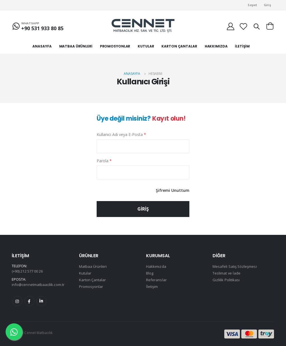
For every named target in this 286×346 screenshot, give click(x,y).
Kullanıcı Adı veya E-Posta (121, 134)
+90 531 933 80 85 (42, 28)
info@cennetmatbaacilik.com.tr (38, 284)
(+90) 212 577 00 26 (27, 270)
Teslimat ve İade (227, 272)
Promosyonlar (91, 286)
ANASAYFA (41, 46)
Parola (104, 160)
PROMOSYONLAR (115, 46)
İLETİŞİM (242, 46)
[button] (256, 26)
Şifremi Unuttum (172, 190)
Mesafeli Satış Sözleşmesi (235, 266)
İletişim (152, 286)
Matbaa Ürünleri (93, 266)
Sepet (252, 5)
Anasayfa (132, 73)
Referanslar (156, 279)
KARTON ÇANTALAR (179, 46)
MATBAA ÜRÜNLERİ (75, 46)
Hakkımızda (156, 266)
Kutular (85, 272)
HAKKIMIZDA (216, 46)
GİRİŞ (143, 209)
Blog (149, 272)
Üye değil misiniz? (141, 118)
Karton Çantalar (92, 279)
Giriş (267, 5)
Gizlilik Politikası (226, 279)
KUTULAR (146, 46)
